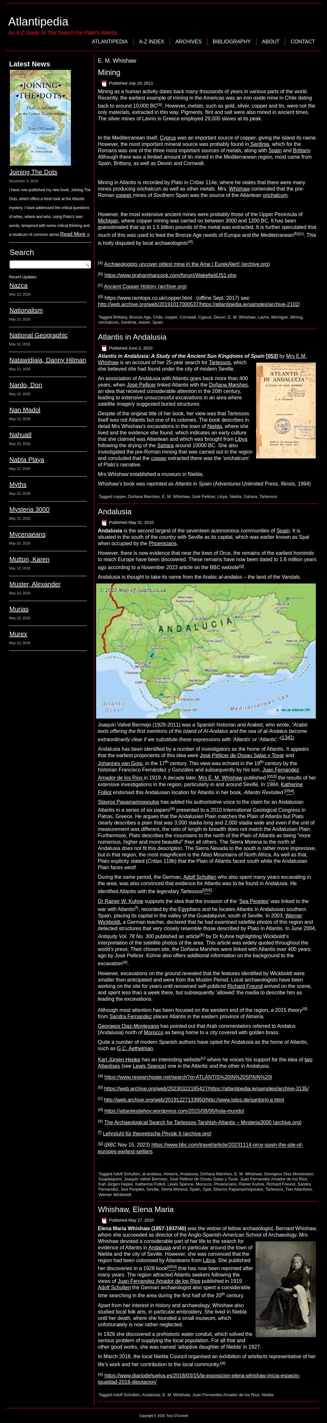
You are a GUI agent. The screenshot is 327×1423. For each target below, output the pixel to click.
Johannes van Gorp (120, 763)
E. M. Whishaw (241, 317)
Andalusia (114, 511)
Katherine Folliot (150, 1184)
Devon (220, 317)
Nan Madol (24, 409)
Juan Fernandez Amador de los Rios (273, 1179)
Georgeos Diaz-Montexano (128, 1026)
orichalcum (275, 195)
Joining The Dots (33, 172)
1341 (287, 737)
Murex (18, 633)
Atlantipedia (38, 21)
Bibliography (232, 41)
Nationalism (25, 310)
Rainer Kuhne (251, 1184)
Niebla (214, 426)
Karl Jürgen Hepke (119, 1059)
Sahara (165, 445)
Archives (188, 41)
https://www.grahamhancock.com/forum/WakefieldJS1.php (170, 275)
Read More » (75, 234)
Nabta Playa (26, 459)
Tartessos (220, 362)
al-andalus (151, 1173)
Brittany (301, 150)
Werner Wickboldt (114, 1194)
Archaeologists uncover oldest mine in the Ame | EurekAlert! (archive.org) (187, 264)
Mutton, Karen (29, 559)
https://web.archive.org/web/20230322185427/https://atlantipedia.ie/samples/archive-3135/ (206, 1088)
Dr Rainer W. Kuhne (120, 901)
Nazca (18, 285)
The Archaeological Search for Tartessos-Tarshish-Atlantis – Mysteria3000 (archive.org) (203, 1122)
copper (124, 195)
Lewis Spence (149, 1066)
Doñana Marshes (228, 385)
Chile (158, 317)
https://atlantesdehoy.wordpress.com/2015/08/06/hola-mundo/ (174, 1111)
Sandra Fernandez (131, 1016)
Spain (275, 150)
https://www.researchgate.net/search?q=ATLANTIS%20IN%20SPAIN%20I (188, 1077)
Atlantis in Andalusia (132, 337)
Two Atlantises (298, 1189)
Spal (206, 1189)
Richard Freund (244, 986)
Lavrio (263, 317)
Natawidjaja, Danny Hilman (47, 360)
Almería (171, 1173)
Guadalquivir (109, 1179)
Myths (17, 484)
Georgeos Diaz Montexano (289, 1173)
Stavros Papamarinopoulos (128, 802)
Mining (109, 72)
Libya (241, 439)
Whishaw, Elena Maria (135, 1209)
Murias (18, 609)
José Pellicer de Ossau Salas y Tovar (242, 755)
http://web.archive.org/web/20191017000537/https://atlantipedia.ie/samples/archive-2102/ (199, 304)
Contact (303, 41)
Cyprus (168, 137)
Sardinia (259, 144)
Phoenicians (163, 543)
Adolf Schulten (199, 877)
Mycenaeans (27, 534)
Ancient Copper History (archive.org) (145, 287)
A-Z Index (151, 41)
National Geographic (38, 335)
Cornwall (188, 317)
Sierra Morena (174, 1189)
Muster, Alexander (34, 584)
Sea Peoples (253, 901)
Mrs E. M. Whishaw (220, 778)
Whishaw (239, 189)
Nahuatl (20, 434)
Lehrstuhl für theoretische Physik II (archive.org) (157, 1133)
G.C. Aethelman (135, 1048)
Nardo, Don (25, 384)
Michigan (108, 220)
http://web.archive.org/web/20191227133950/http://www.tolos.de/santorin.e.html (194, 1100)
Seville (153, 1189)
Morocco (154, 1032)
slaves (144, 322)
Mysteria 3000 (29, 509)
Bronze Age (140, 317)
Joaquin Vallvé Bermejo (145, 1179)
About (270, 41)
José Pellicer (141, 385)
